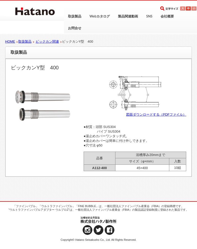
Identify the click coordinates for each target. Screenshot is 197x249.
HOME (10, 41)
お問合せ (74, 28)
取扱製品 (74, 16)
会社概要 (167, 16)
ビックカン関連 (47, 41)
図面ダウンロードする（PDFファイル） (156, 114)
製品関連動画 (128, 16)
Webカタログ (100, 16)
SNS (149, 16)
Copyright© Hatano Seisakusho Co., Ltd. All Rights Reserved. (98, 239)
